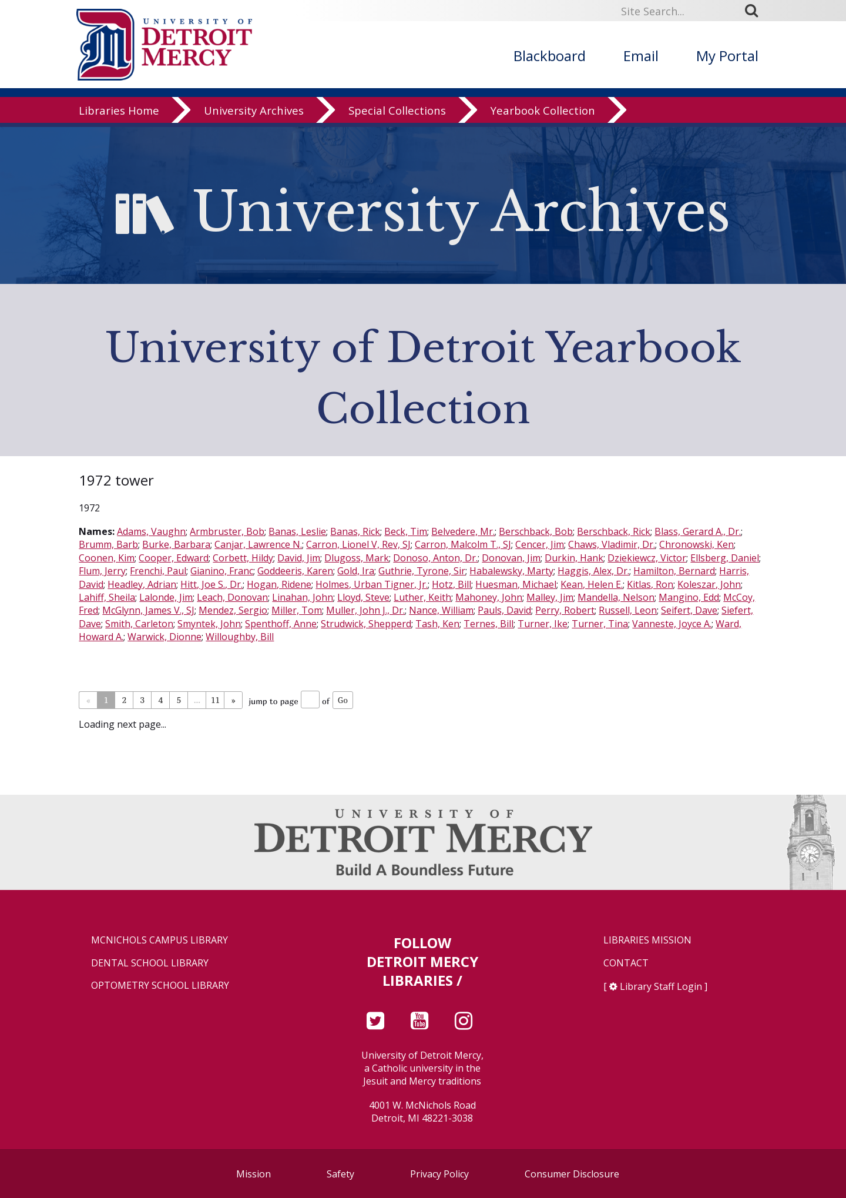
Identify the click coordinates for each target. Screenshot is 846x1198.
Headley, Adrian (142, 584)
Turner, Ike (543, 623)
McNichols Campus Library (159, 940)
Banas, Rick (355, 531)
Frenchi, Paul (158, 570)
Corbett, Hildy (243, 557)
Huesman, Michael (515, 584)
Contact (626, 963)
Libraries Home (119, 114)
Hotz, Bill (451, 584)
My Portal (727, 55)
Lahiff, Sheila (107, 597)
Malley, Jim (549, 597)
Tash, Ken (437, 623)
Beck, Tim (405, 531)
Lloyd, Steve (363, 597)
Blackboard (549, 55)
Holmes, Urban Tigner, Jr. (371, 584)
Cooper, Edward (174, 557)
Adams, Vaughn (151, 531)
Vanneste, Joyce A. (671, 623)
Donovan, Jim (511, 557)
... (197, 700)
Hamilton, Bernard (674, 570)
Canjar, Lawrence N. (258, 544)
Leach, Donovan (232, 597)
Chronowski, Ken (696, 544)
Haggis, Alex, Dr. (593, 570)
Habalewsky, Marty (511, 570)
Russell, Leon (628, 610)
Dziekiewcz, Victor (646, 557)
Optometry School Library (160, 985)
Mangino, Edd (689, 597)
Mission (253, 1173)
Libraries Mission (647, 940)
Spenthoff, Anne (281, 623)
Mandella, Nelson (616, 597)
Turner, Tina (600, 623)
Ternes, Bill (488, 623)
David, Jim (298, 557)
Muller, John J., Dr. (365, 610)
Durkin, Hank (574, 557)
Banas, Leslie (297, 531)
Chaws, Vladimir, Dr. (611, 544)
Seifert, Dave (689, 610)
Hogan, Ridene (279, 584)
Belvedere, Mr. (463, 531)
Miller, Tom (296, 610)
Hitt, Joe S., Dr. (211, 584)
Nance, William (441, 610)
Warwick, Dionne (164, 636)
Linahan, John (302, 597)
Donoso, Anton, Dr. (435, 557)
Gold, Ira (355, 570)
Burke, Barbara (176, 544)
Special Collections (397, 114)
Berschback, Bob (536, 531)
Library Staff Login (661, 986)
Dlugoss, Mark (356, 557)
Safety (340, 1173)
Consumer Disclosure (572, 1173)
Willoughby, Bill (240, 636)
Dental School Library (150, 963)
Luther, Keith (422, 597)
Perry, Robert (565, 610)
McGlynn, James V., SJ (148, 610)
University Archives (254, 114)
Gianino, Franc (221, 570)
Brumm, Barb (108, 544)
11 (215, 700)
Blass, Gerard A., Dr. (697, 531)
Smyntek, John (209, 623)
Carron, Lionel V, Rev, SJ (358, 544)
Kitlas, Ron (650, 584)
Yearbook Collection (543, 114)
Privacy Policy (439, 1173)
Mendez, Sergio (233, 610)
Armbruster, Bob (227, 531)
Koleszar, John (709, 584)
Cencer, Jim (539, 544)
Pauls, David (504, 610)
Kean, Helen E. (591, 584)
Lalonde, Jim (166, 597)
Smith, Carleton (139, 623)
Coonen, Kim (107, 557)
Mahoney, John (488, 597)
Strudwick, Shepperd (366, 623)
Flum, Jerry (102, 570)
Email (641, 55)
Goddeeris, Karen (295, 570)
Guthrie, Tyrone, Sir (421, 570)
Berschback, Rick (613, 531)
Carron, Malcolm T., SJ (463, 544)
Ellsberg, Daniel (724, 557)
